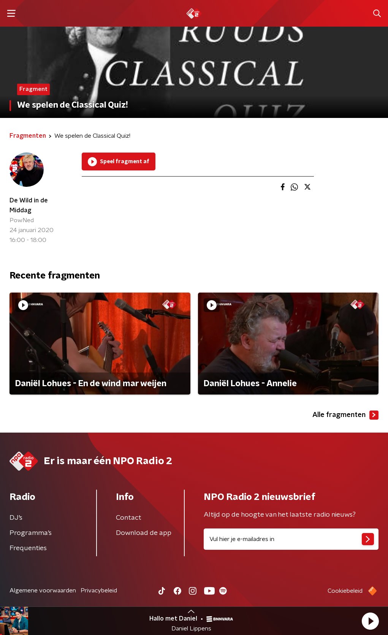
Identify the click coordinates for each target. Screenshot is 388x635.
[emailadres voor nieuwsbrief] (291, 539)
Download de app (143, 533)
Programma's (31, 533)
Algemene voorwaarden (43, 590)
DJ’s (16, 517)
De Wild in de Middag (29, 205)
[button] (370, 621)
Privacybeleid (99, 590)
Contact (128, 517)
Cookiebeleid (345, 591)
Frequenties (28, 548)
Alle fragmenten (345, 415)
